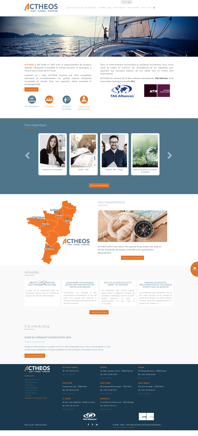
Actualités (102, 7)
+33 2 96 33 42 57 (148, 396)
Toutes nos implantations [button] (132, 258)
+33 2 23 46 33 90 (110, 380)
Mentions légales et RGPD (123, 433)
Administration (41, 430)
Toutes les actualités (99, 312)
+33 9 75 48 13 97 (110, 396)
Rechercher (154, 7)
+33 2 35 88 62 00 (148, 380)
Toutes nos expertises (99, 185)
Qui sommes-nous (75, 7)
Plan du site (29, 430)
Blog (109, 7)
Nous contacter (68, 380)
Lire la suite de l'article (35, 355)
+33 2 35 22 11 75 (72, 411)
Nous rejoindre (133, 7)
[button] (15, 36)
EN (129, 2)
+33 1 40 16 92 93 (72, 396)
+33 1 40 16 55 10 (72, 376)
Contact (28, 401)
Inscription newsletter (35, 404)
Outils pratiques (119, 7)
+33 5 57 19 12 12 (109, 411)
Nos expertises (90, 7)
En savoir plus (31, 89)
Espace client (146, 7)
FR (124, 2)
